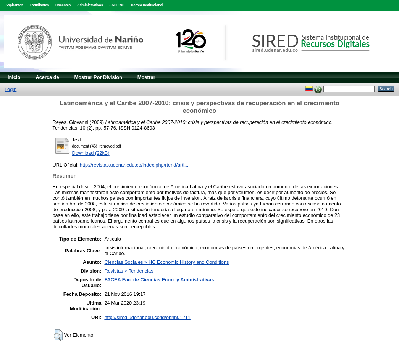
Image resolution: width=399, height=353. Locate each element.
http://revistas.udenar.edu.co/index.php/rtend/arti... (134, 165)
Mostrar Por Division (98, 77)
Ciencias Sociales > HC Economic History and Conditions (166, 262)
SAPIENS (117, 5)
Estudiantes (39, 5)
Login (10, 89)
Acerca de (47, 77)
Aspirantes (14, 5)
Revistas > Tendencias (128, 271)
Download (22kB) (91, 153)
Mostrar (146, 77)
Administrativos (90, 5)
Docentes (63, 5)
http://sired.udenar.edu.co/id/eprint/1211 (147, 317)
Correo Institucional (147, 5)
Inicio (14, 77)
